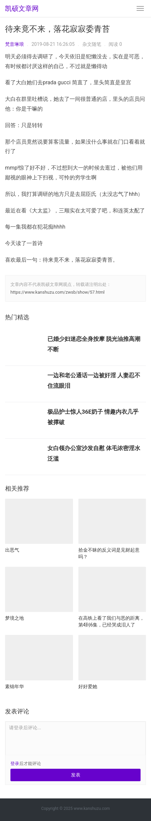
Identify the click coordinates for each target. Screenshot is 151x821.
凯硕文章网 (22, 8)
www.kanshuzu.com (92, 808)
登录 (14, 763)
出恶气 (12, 550)
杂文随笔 (91, 44)
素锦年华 (14, 686)
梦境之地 (14, 618)
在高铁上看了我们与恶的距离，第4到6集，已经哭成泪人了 (111, 621)
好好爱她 (87, 686)
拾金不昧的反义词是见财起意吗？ (109, 553)
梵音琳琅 (14, 44)
